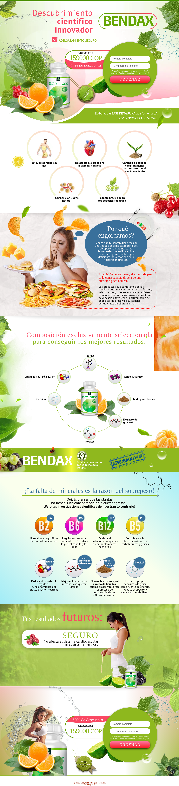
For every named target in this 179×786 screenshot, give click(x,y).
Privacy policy (89, 784)
